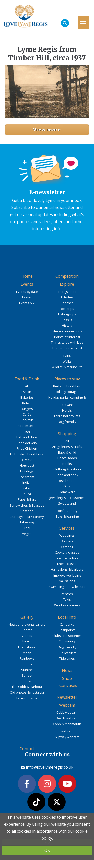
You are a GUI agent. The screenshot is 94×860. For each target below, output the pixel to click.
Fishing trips (67, 314)
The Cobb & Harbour (27, 686)
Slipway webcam (67, 737)
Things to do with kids (67, 342)
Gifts (67, 486)
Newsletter (67, 697)
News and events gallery (27, 624)
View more (47, 130)
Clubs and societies (67, 635)
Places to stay (67, 379)
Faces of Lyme (26, 698)
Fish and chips (27, 437)
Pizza (27, 493)
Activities (67, 297)
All (27, 386)
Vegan (27, 533)
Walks (67, 361)
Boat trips (67, 308)
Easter (27, 297)
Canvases (68, 685)
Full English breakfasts (27, 454)
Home (27, 276)
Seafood (26, 511)
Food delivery (27, 443)
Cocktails (27, 420)
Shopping (67, 433)
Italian (27, 488)
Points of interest (67, 337)
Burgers (27, 408)
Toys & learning (67, 516)
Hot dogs (27, 471)
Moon (27, 653)
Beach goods (67, 458)
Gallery (26, 617)
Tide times (67, 658)
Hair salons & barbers (67, 569)
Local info (67, 617)
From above (27, 647)
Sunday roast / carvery (27, 516)
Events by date (27, 291)
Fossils (67, 320)
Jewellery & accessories (67, 497)
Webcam (67, 705)
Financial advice (67, 558)
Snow (27, 681)
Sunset (27, 675)
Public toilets (67, 653)
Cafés (27, 414)
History (67, 325)
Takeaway (27, 522)
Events (27, 284)
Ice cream (27, 477)
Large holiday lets (67, 416)
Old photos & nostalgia (27, 692)
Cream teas (26, 425)
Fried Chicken (27, 448)
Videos (27, 635)
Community (67, 641)
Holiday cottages (67, 391)
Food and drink (67, 475)
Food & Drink (27, 379)
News (67, 670)
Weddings (67, 535)
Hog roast (27, 465)
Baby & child (67, 452)
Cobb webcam (67, 712)
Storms (27, 664)
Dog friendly (67, 421)
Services (67, 528)
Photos (27, 630)
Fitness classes (67, 563)
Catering (67, 547)
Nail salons (67, 581)
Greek (27, 460)
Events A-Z (27, 303)
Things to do (67, 291)
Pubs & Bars (27, 499)
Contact (27, 748)
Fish (27, 431)
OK (47, 850)
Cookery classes (67, 552)
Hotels (67, 410)
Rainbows (27, 658)
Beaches (67, 303)
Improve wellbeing (67, 575)
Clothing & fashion (67, 469)
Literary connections (67, 331)
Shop (67, 678)
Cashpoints (67, 630)
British (27, 403)
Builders (67, 541)
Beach (27, 641)
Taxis (67, 599)
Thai (27, 528)
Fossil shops (67, 480)
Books (67, 463)
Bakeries (27, 397)
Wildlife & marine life (67, 367)
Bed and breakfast (67, 386)
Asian (27, 391)
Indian (27, 482)
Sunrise (27, 670)
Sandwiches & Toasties (27, 505)
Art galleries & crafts (67, 446)
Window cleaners (67, 605)
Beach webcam (67, 718)
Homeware (67, 492)
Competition (67, 276)
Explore (67, 284)
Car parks (67, 624)
